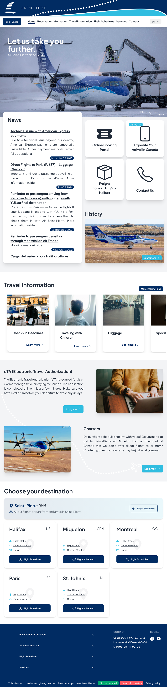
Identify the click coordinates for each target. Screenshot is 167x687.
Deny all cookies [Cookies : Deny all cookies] (132, 683)
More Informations (151, 288)
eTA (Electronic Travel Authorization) (38, 371)
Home (31, 21)
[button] (156, 21)
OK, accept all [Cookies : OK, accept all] (108, 683)
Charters (92, 428)
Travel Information (80, 21)
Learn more (152, 257)
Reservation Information (52, 21)
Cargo (16, 549)
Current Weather (22, 545)
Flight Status (19, 540)
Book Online (11, 21)
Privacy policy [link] (153, 683)
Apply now (73, 409)
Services (121, 21)
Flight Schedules (104, 21)
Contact (134, 21)
